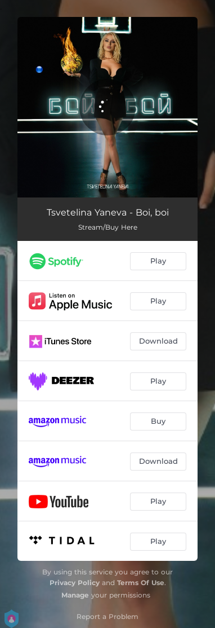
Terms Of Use (140, 582)
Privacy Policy (75, 582)
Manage (75, 595)
